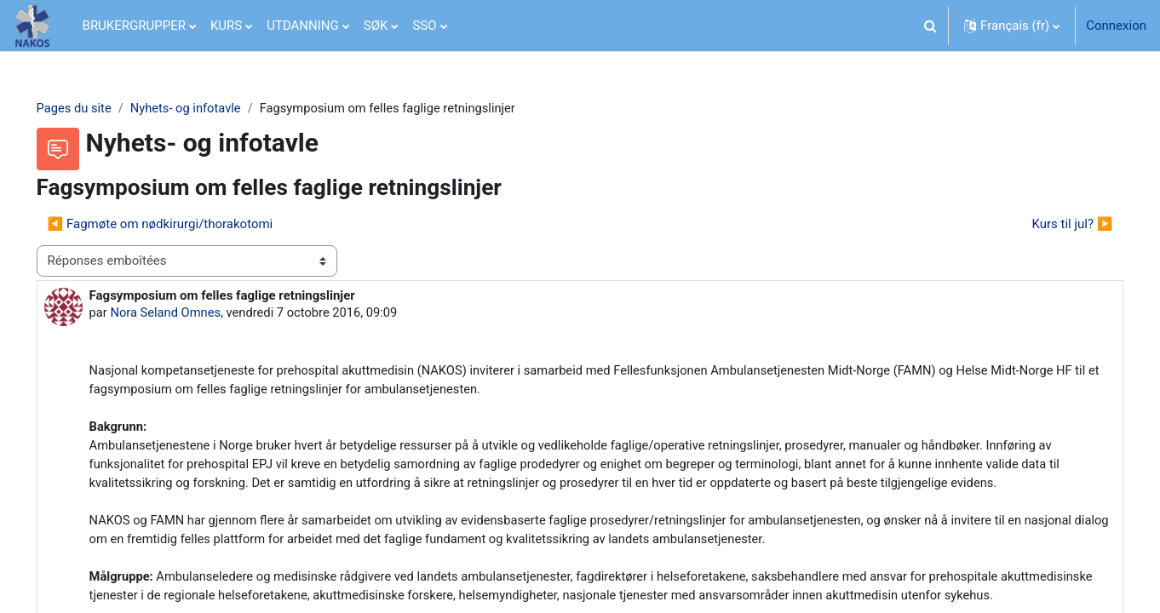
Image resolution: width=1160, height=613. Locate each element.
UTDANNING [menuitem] (303, 25)
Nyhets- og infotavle (212, 108)
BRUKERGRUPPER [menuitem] (134, 25)
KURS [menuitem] (226, 25)
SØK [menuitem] (376, 25)
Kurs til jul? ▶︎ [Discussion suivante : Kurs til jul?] (1048, 224)
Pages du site (98, 108)
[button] (930, 25)
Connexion (1116, 25)
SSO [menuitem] (424, 25)
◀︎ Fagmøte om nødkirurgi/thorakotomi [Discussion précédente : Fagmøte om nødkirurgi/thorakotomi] (184, 224)
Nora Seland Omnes (191, 313)
